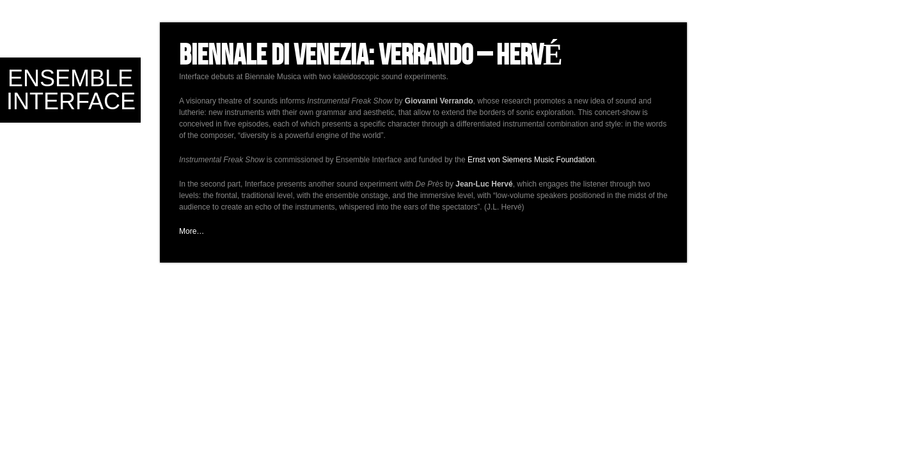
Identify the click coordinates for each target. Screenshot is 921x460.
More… (191, 231)
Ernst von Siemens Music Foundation (531, 159)
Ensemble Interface (71, 89)
